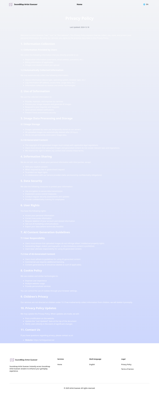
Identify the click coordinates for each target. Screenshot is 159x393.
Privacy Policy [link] (126, 364)
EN (145, 4)
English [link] (92, 364)
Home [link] (79, 4)
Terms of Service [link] (127, 369)
